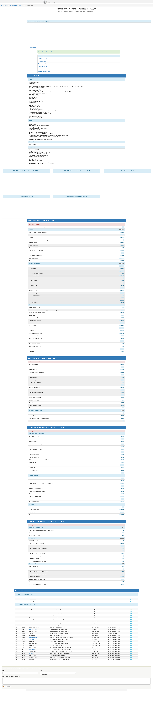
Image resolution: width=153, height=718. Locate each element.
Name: (3, 670)
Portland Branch (33, 599)
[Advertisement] (76, 15)
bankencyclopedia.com (6, 5)
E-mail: (41, 670)
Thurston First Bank (42, 58)
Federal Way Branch (33, 637)
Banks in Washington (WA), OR (18, 5)
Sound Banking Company (43, 66)
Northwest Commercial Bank (44, 69)
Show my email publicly (45, 674)
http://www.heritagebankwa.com (39, 89)
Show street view (32, 47)
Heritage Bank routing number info (45, 51)
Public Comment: (11, 676)
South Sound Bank (42, 61)
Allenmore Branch (32, 653)
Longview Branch (32, 639)
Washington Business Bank (44, 63)
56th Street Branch (33, 629)
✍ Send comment (6, 686)
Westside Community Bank (44, 71)
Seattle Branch (32, 649)
